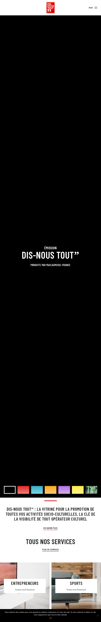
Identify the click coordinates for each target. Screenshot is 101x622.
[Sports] (76, 586)
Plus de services (50, 549)
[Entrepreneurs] (25, 586)
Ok (50, 618)
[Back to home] (50, 7)
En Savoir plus (50, 528)
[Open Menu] (93, 7)
